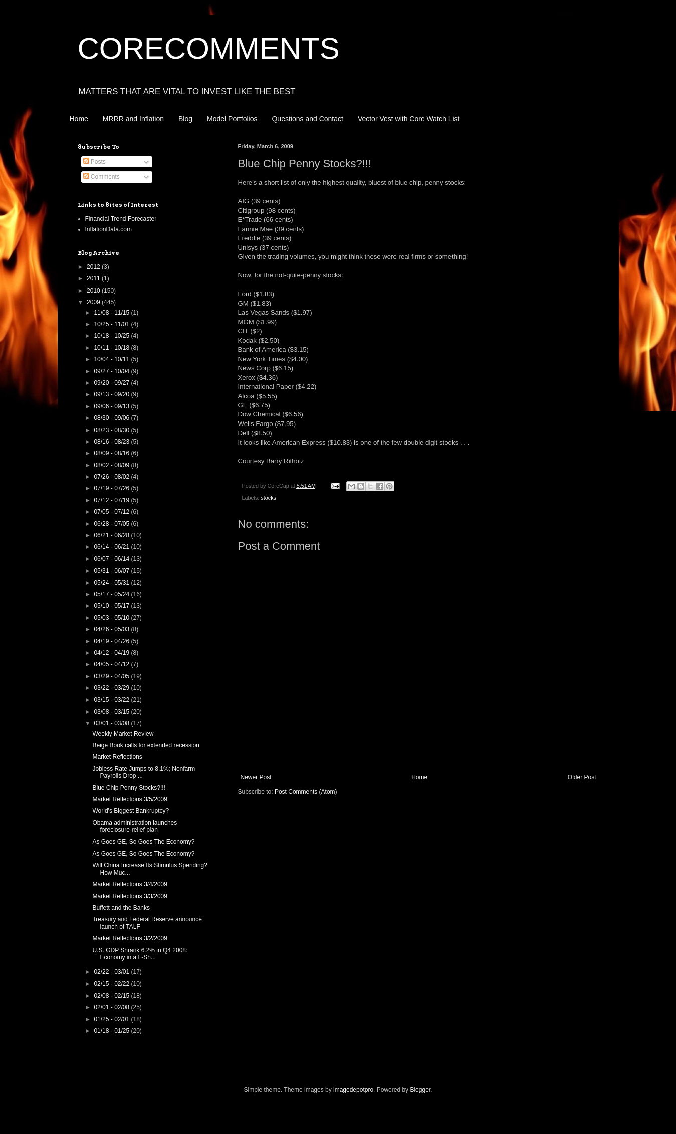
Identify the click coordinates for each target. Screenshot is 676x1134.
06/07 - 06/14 (112, 558)
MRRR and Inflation (133, 119)
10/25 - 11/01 (112, 324)
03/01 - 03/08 (112, 723)
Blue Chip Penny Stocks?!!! (128, 787)
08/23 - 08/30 (112, 430)
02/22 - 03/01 (112, 971)
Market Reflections (117, 756)
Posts (94, 161)
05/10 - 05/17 (112, 605)
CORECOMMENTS (209, 48)
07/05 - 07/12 (112, 511)
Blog (185, 119)
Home (79, 119)
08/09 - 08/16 (112, 453)
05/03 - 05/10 (112, 617)
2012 (94, 266)
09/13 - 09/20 (112, 394)
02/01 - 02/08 (112, 1007)
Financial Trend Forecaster (121, 218)
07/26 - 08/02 (112, 476)
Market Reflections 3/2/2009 (129, 938)
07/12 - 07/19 (112, 500)
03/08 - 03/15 (112, 711)
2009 (94, 302)
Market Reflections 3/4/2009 (129, 884)
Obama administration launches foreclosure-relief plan (134, 826)
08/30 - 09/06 (112, 417)
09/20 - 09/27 (112, 382)
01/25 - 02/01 (112, 1019)
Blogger (420, 1089)
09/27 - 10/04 (112, 371)
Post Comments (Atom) (306, 791)
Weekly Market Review (122, 733)
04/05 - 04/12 (112, 664)
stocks (268, 498)
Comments (101, 176)
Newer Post (256, 777)
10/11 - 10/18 (112, 347)
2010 (94, 290)
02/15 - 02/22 (112, 983)
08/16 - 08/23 (112, 441)
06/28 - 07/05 (112, 523)
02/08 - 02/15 (112, 995)
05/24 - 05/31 (112, 582)
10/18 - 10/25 (112, 335)
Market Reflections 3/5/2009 (129, 799)
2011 (94, 278)
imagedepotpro (353, 1089)
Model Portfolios (232, 119)
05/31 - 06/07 (112, 570)
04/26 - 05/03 (112, 629)
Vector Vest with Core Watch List (409, 119)
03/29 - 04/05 (112, 676)
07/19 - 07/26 (112, 488)
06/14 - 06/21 (112, 546)
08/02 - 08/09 (112, 465)
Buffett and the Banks (121, 907)
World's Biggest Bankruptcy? (130, 810)
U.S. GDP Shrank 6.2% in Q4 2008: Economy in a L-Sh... (139, 954)
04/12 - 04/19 (112, 652)
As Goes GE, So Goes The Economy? (143, 841)
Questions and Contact (307, 119)
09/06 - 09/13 (112, 406)
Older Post (582, 777)
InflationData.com (108, 229)
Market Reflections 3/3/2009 (129, 896)
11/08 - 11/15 (112, 312)
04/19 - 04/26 (112, 641)
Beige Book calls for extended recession (145, 745)
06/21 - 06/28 (112, 535)
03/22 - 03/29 (112, 687)
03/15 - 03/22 (112, 699)
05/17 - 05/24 (112, 594)
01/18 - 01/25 (112, 1030)
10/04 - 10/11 (112, 359)
